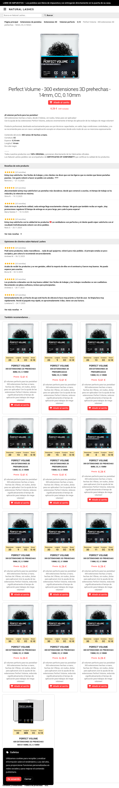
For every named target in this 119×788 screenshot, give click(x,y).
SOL (46, 785)
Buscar (48, 15)
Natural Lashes (21, 9)
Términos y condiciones (12, 785)
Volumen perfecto (67, 22)
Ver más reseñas (13, 234)
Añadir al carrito (60, 102)
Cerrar (28, 779)
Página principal (11, 22)
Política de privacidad (33, 785)
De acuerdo (14, 779)
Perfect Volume (20, 368)
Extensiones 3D (50, 22)
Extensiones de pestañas (31, 22)
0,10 (79, 22)
